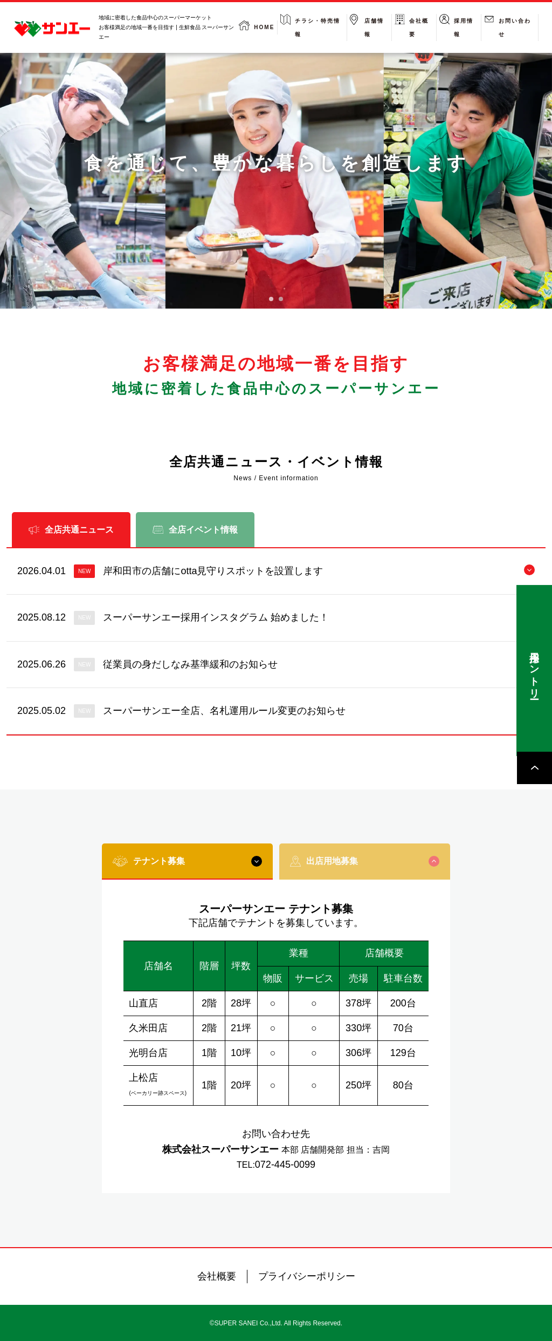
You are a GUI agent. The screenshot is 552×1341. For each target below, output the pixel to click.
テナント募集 (187, 861)
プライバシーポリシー (306, 1276)
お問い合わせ (515, 27)
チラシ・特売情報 (317, 27)
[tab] (271, 299)
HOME (264, 27)
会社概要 (419, 27)
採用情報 (463, 27)
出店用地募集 (364, 861)
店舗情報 (374, 27)
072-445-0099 (285, 1164)
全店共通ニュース (71, 529)
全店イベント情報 (195, 529)
